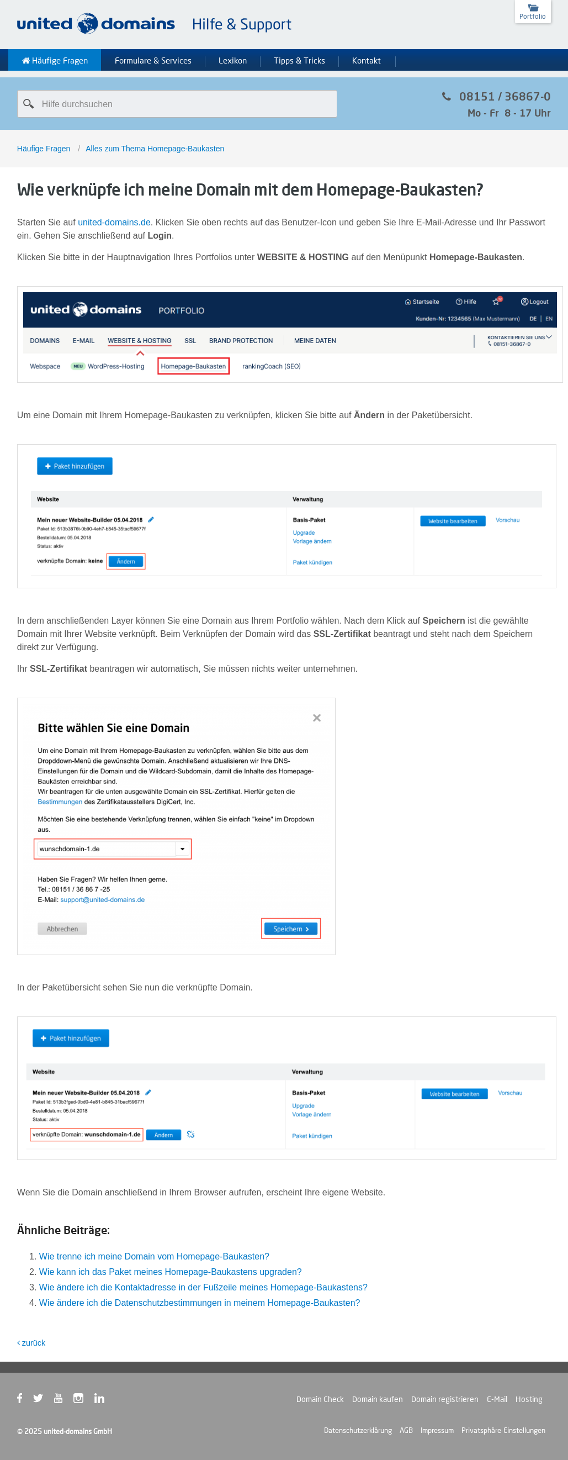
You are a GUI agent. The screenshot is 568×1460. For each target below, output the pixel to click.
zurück (31, 1342)
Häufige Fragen (55, 60)
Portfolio (532, 16)
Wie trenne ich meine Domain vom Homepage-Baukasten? (154, 1256)
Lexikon (233, 60)
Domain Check (320, 1399)
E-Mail (497, 1399)
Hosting (529, 1399)
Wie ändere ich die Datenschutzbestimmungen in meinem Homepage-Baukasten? (199, 1303)
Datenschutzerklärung (358, 1430)
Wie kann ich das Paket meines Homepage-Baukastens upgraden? (170, 1272)
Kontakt (366, 60)
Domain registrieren (445, 1399)
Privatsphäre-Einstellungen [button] (503, 1430)
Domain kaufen (377, 1399)
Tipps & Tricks (299, 60)
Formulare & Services (153, 60)
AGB (406, 1430)
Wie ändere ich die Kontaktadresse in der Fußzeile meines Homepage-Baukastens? (203, 1287)
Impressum (437, 1430)
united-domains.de (114, 222)
